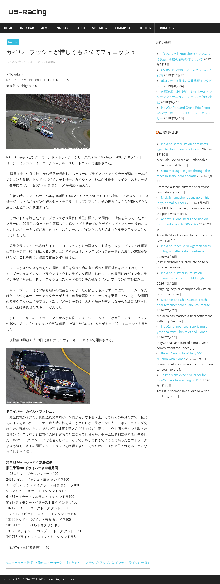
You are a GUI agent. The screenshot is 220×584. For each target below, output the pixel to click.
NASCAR (62, 28)
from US (164, 28)
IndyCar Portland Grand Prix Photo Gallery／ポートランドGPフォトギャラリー (184, 112)
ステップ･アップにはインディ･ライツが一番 (116, 562)
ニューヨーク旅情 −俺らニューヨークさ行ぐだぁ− (43, 562)
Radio (80, 28)
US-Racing (28, 12)
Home (8, 28)
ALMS (45, 28)
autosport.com (168, 132)
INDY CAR (27, 28)
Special (98, 28)
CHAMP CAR (123, 28)
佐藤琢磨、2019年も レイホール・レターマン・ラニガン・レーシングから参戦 (184, 96)
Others (145, 28)
